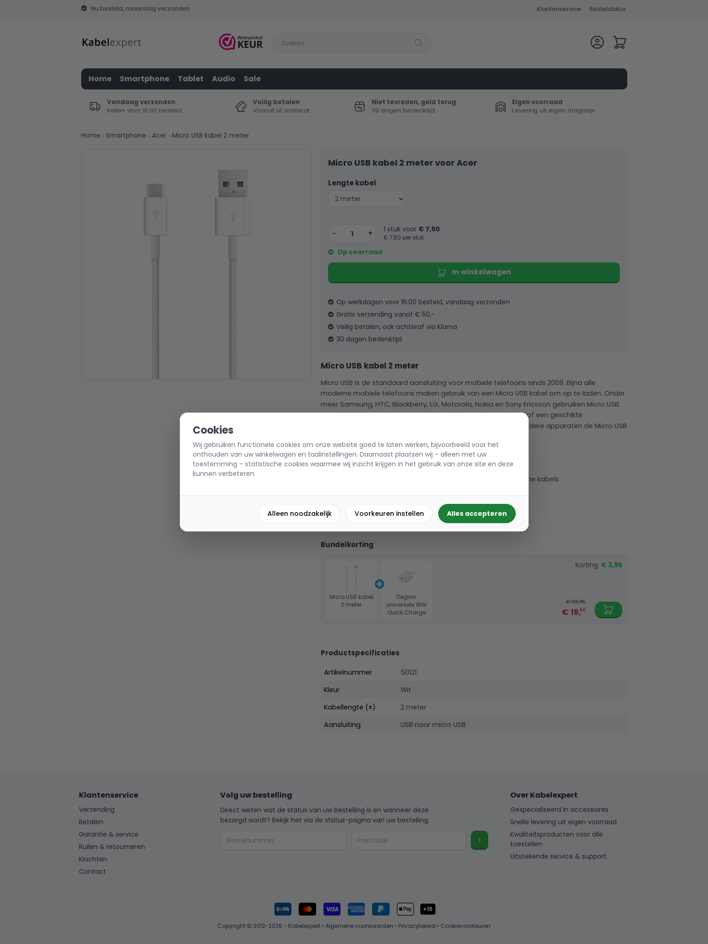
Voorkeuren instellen (389, 513)
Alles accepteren (477, 513)
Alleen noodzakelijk (300, 513)
